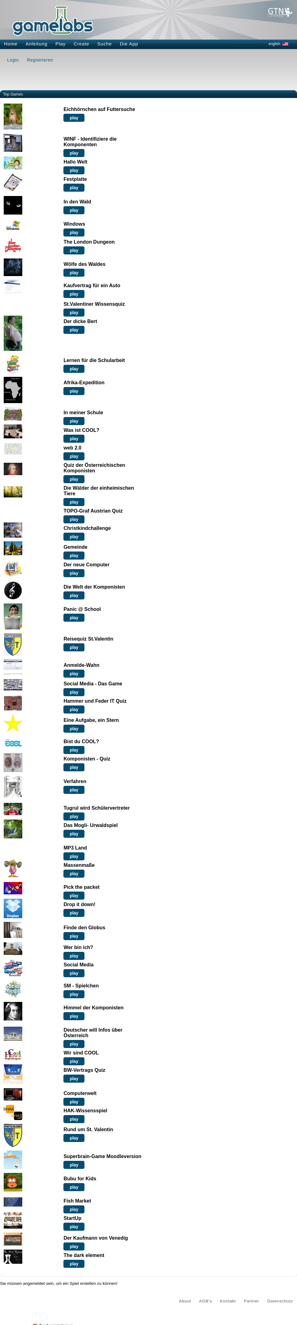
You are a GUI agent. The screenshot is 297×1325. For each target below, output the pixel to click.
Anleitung (37, 43)
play (74, 117)
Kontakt (228, 1301)
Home (11, 43)
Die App (129, 43)
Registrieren (40, 60)
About (185, 1301)
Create (81, 43)
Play (60, 43)
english (274, 44)
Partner (251, 1301)
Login (13, 60)
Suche (104, 43)
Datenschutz (280, 1301)
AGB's (205, 1301)
